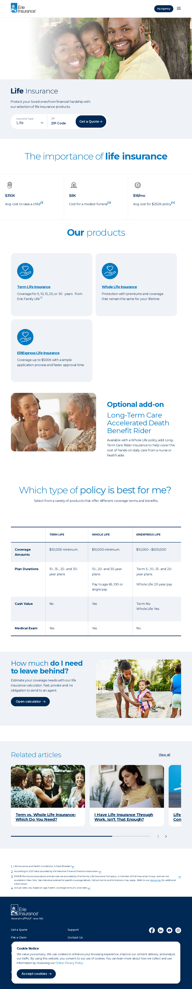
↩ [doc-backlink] (73, 867)
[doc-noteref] (41, 204)
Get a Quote (19, 929)
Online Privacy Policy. (69, 963)
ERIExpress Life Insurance (38, 353)
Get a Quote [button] (89, 121)
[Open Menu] (178, 8)
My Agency (163, 8)
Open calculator (28, 701)
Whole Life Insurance (119, 287)
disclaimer (156, 880)
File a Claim (18, 937)
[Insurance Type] (30, 123)
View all (164, 755)
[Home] (24, 8)
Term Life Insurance (33, 287)
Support (73, 929)
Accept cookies (34, 974)
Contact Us (75, 937)
